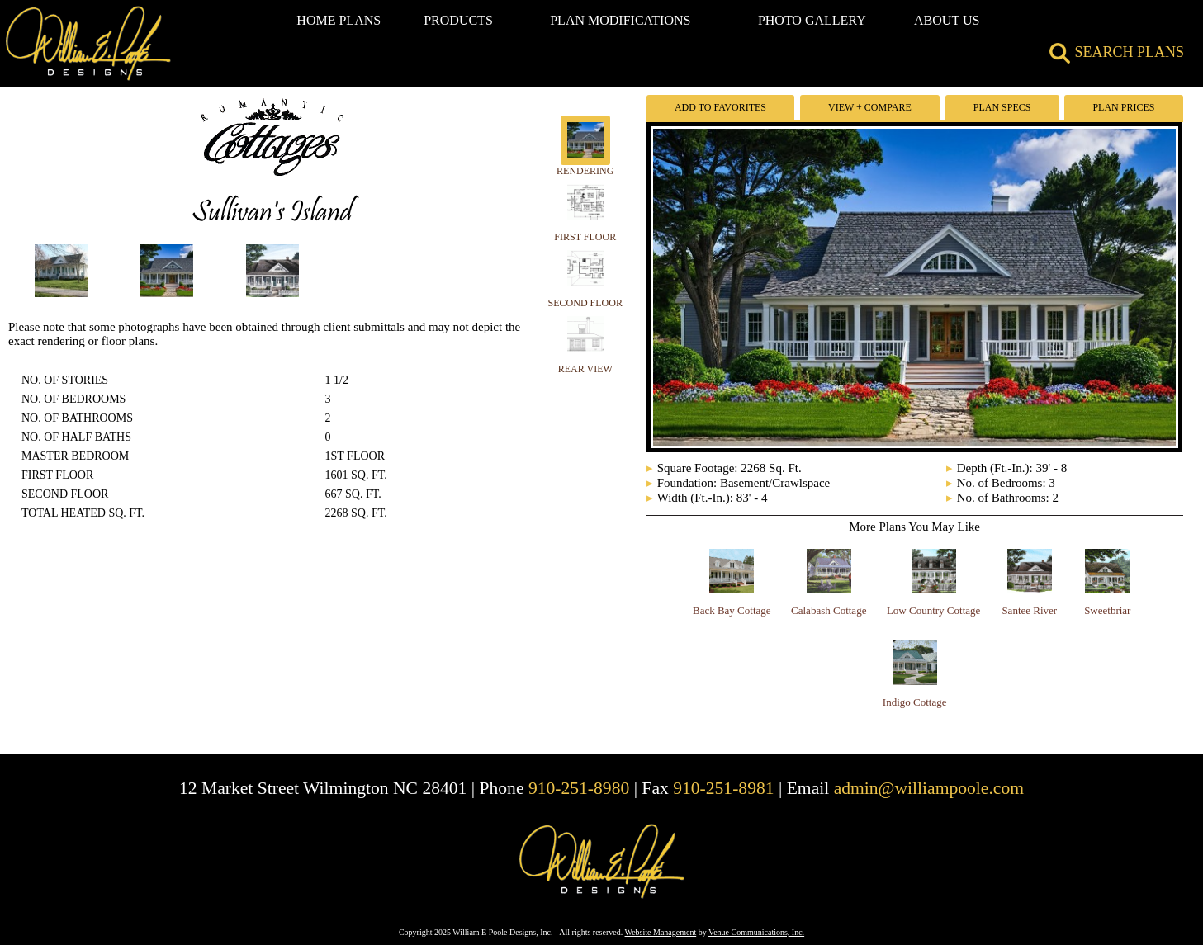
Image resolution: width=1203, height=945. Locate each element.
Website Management (661, 932)
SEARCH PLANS (1116, 52)
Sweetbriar (1107, 610)
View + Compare (870, 107)
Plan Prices (1123, 107)
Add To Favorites (720, 107)
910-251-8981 (723, 788)
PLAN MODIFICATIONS (620, 20)
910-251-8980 (578, 788)
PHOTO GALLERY (812, 20)
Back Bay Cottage (732, 610)
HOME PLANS (338, 20)
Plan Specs (1002, 107)
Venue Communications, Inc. (756, 932)
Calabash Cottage (828, 610)
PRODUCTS (458, 20)
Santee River (1029, 610)
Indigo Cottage (915, 702)
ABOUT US (946, 20)
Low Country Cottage (933, 610)
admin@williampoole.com (929, 788)
